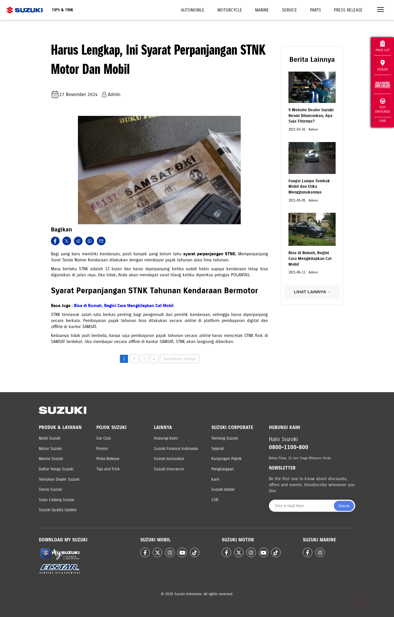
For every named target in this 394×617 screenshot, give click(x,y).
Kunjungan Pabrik (226, 458)
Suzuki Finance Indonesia (176, 448)
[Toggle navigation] (380, 10)
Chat (382, 121)
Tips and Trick (108, 469)
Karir (215, 479)
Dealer (382, 65)
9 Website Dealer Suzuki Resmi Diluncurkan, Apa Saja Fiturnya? (311, 116)
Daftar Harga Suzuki (56, 469)
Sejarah (217, 448)
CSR (214, 499)
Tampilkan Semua (179, 358)
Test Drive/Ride (382, 106)
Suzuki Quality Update (57, 509)
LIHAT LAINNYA (312, 291)
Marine (262, 10)
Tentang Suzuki (224, 438)
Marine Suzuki (51, 458)
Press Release (348, 10)
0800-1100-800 (288, 447)
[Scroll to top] (359, 601)
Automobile (192, 10)
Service (289, 10)
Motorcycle (229, 10)
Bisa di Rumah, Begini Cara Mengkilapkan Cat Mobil (123, 305)
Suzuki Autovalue (169, 458)
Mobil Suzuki (49, 438)
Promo (102, 448)
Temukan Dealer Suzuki (59, 479)
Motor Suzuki (50, 448)
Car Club (103, 438)
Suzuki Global (222, 489)
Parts (315, 10)
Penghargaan (222, 469)
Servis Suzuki (50, 489)
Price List (383, 46)
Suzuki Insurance (169, 469)
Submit (343, 506)
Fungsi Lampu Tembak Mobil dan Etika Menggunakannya (309, 187)
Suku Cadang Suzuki (56, 499)
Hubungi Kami (166, 438)
